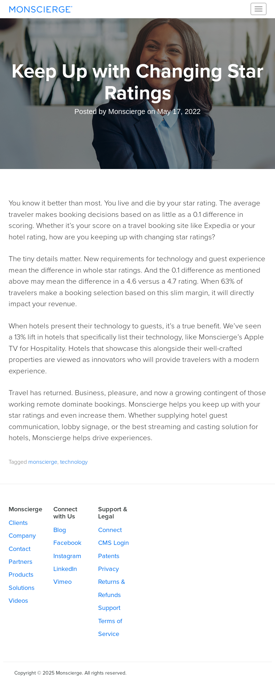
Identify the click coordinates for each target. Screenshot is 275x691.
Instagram (67, 556)
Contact (19, 549)
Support (109, 608)
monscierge (42, 462)
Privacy (108, 569)
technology (74, 462)
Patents (108, 556)
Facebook (67, 543)
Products (21, 574)
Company (22, 536)
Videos (18, 601)
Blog (59, 530)
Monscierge (41, 9)
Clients (18, 523)
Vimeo (62, 582)
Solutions (21, 588)
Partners (20, 562)
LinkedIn (65, 569)
